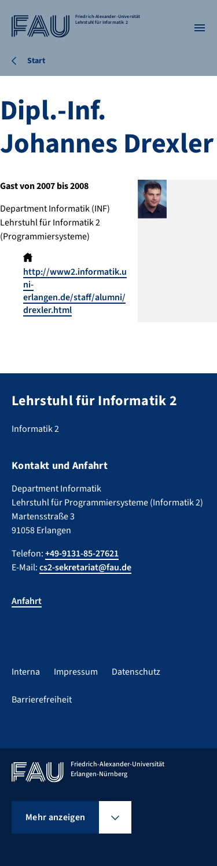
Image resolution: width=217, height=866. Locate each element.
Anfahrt (27, 601)
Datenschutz (136, 671)
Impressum (76, 671)
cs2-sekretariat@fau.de (85, 567)
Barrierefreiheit (42, 699)
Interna (26, 671)
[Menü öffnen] (199, 28)
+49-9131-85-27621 (82, 553)
